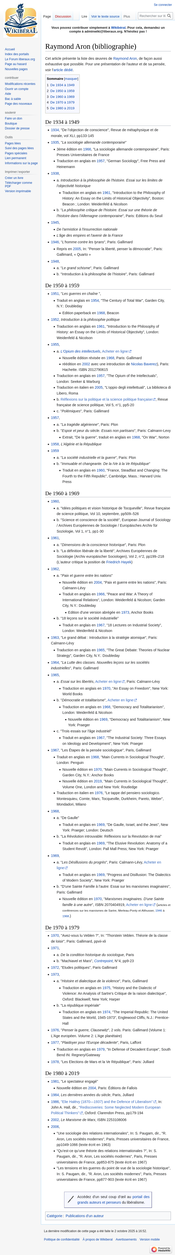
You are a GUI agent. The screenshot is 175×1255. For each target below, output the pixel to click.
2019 (98, 781)
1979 (100, 1049)
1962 (55, 569)
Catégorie (54, 1216)
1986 (55, 1102)
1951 (55, 294)
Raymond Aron (125, 58)
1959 (55, 451)
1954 (95, 300)
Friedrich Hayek (118, 562)
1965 (100, 650)
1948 (55, 261)
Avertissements (126, 1239)
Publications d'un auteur (85, 1216)
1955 (55, 344)
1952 (55, 319)
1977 (55, 1042)
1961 (106, 193)
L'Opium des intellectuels (80, 351)
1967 (100, 625)
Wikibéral (118, 27)
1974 (106, 1012)
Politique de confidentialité (61, 1239)
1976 (99, 793)
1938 (55, 173)
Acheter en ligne (115, 351)
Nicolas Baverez (144, 364)
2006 (55, 1127)
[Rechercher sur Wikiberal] (155, 15)
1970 (106, 688)
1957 (100, 161)
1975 (106, 988)
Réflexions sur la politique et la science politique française (106, 399)
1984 (55, 1095)
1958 (55, 444)
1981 (55, 1081)
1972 (55, 967)
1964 (55, 662)
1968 (101, 313)
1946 (55, 242)
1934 (55, 130)
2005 (77, 249)
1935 (55, 142)
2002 (86, 364)
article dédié (63, 70)
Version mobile (150, 1239)
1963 (55, 638)
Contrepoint (103, 961)
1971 (55, 948)
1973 (125, 612)
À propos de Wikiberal (97, 1239)
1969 (104, 719)
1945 (55, 222)
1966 (87, 149)
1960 (100, 470)
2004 (98, 582)
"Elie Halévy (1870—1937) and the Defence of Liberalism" (107, 1102)
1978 (55, 1062)
